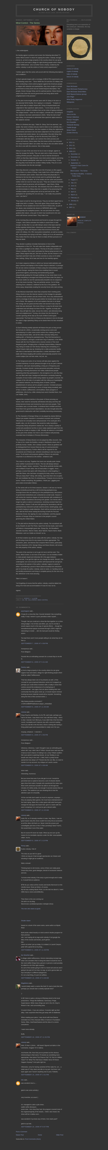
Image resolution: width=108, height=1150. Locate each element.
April (72, 192)
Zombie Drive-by (72, 132)
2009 (71, 151)
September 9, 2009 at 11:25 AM (35, 810)
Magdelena (24, 983)
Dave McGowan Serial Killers (76, 91)
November (74, 157)
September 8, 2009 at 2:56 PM (34, 735)
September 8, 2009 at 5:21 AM (34, 662)
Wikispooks (70, 102)
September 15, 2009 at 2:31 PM (35, 1075)
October (74, 160)
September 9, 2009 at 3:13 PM (34, 840)
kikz (22, 1080)
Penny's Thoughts (73, 120)
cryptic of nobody (72, 71)
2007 (71, 207)
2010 (71, 148)
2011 (71, 145)
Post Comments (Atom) (33, 1139)
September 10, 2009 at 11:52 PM (35, 1037)
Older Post (59, 1135)
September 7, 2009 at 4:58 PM (34, 643)
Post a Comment (21, 1132)
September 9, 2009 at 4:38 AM (34, 765)
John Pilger (70, 97)
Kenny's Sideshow (73, 117)
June (73, 186)
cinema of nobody (73, 69)
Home (40, 1135)
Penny (23, 846)
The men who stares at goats (30, 909)
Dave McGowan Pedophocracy (77, 89)
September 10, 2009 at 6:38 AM (35, 978)
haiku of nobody (72, 74)
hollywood (32, 600)
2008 (71, 204)
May (72, 189)
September (75, 163)
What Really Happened (74, 99)
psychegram (25, 611)
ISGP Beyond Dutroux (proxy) (77, 94)
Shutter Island (25, 920)
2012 (71, 142)
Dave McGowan (72, 86)
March (73, 195)
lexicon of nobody (72, 77)
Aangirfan (70, 112)
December (74, 154)
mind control (43, 600)
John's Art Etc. (71, 114)
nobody (23, 712)
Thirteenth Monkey (73, 125)
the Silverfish (25, 955)
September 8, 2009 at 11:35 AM (35, 707)
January (74, 201)
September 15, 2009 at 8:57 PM (35, 1127)
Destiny (23, 667)
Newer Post (20, 1135)
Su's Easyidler (71, 122)
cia (23, 600)
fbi (26, 600)
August (73, 180)
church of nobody (54, 9)
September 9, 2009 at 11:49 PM (35, 950)
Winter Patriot (71, 130)
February (74, 198)
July (72, 183)
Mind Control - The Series (78, 171)
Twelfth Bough (71, 127)
